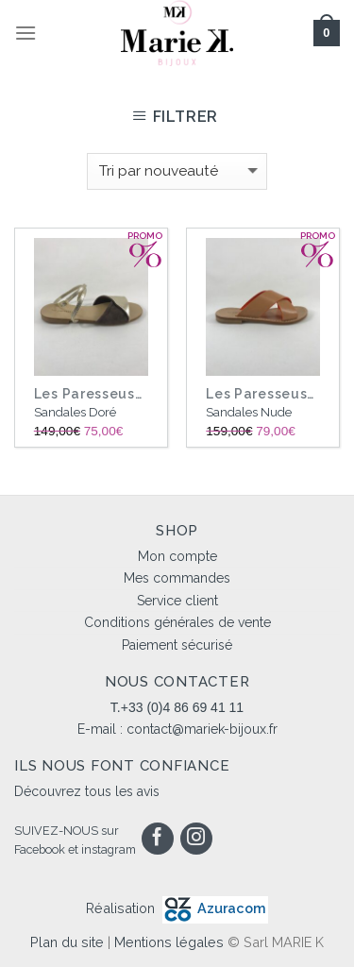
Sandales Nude (249, 412)
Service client (177, 600)
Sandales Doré (75, 412)
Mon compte (177, 556)
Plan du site (67, 942)
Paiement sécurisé (177, 645)
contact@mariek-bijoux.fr (202, 729)
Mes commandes (177, 577)
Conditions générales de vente (177, 622)
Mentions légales (169, 942)
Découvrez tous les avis (87, 791)
